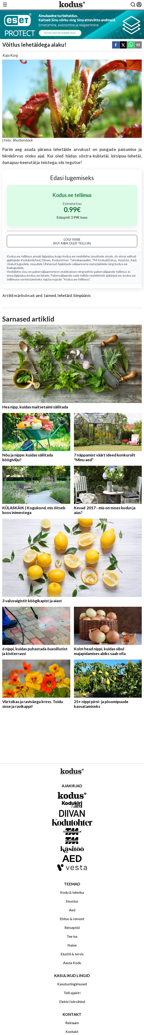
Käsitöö (123, 260)
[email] (138, 45)
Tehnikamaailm (80, 260)
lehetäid (65, 295)
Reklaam (72, 1023)
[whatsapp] (130, 45)
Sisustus (72, 901)
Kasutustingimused (72, 984)
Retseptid (72, 927)
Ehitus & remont (72, 919)
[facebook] (115, 45)
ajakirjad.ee (113, 275)
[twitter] (123, 45)
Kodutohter (60, 260)
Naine (72, 945)
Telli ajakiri (72, 993)
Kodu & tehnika (72, 892)
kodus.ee (69, 256)
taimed (50, 295)
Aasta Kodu (72, 963)
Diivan (46, 260)
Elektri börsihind (72, 1001)
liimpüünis (82, 295)
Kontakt (72, 1031)
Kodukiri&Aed (30, 260)
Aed (133, 260)
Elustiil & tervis (72, 954)
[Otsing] (133, 5)
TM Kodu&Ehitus (104, 260)
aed (39, 295)
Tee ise (72, 936)
